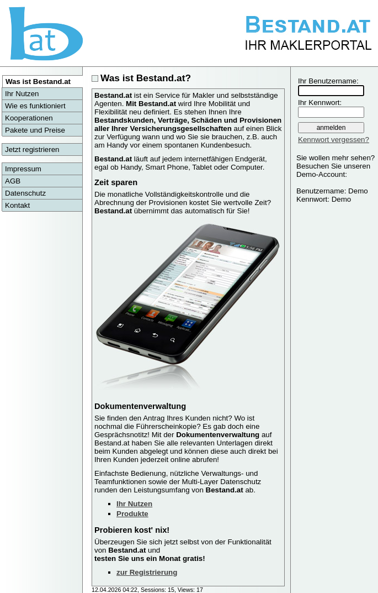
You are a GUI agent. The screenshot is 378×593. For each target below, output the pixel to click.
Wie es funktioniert (35, 106)
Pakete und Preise (35, 130)
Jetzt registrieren (32, 149)
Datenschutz (25, 193)
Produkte (132, 514)
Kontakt (17, 205)
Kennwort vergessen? (333, 139)
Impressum (23, 169)
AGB (12, 181)
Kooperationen (29, 118)
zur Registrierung (146, 572)
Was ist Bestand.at (38, 81)
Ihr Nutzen (22, 94)
